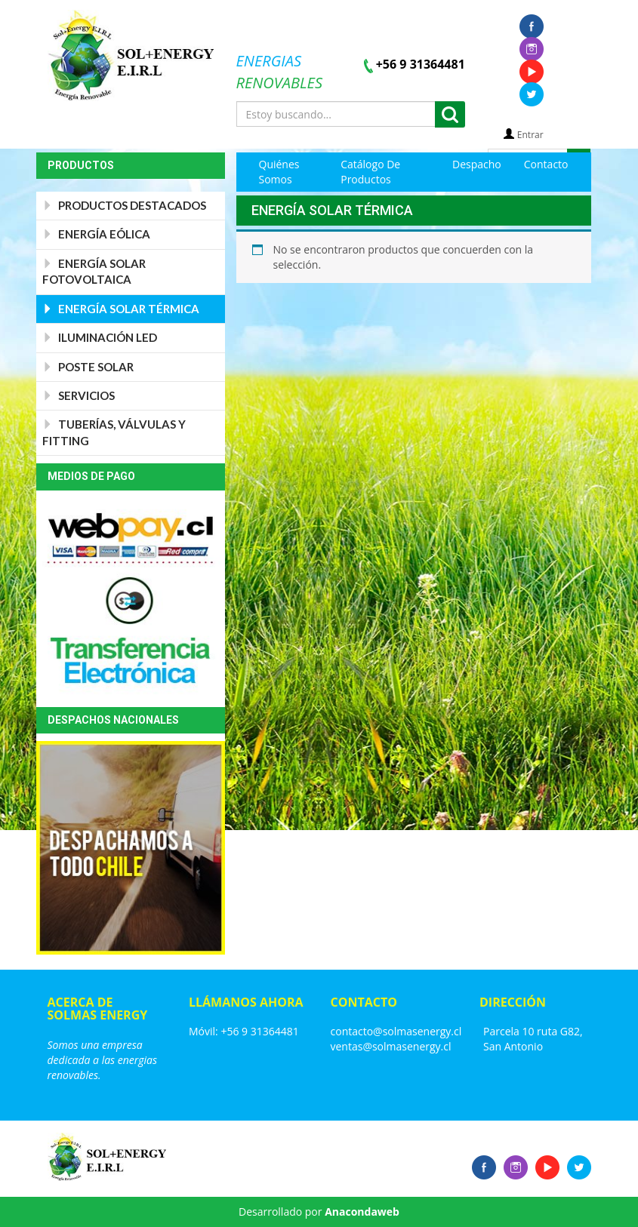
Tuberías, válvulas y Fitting (114, 432)
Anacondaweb (362, 1211)
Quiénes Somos (279, 171)
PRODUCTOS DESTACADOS (124, 205)
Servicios (78, 395)
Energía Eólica (96, 234)
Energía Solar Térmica (120, 308)
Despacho (476, 164)
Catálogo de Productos (370, 171)
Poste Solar (88, 367)
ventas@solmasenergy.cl (391, 1046)
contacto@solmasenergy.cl (396, 1031)
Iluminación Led (99, 337)
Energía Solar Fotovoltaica (94, 271)
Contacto (546, 164)
